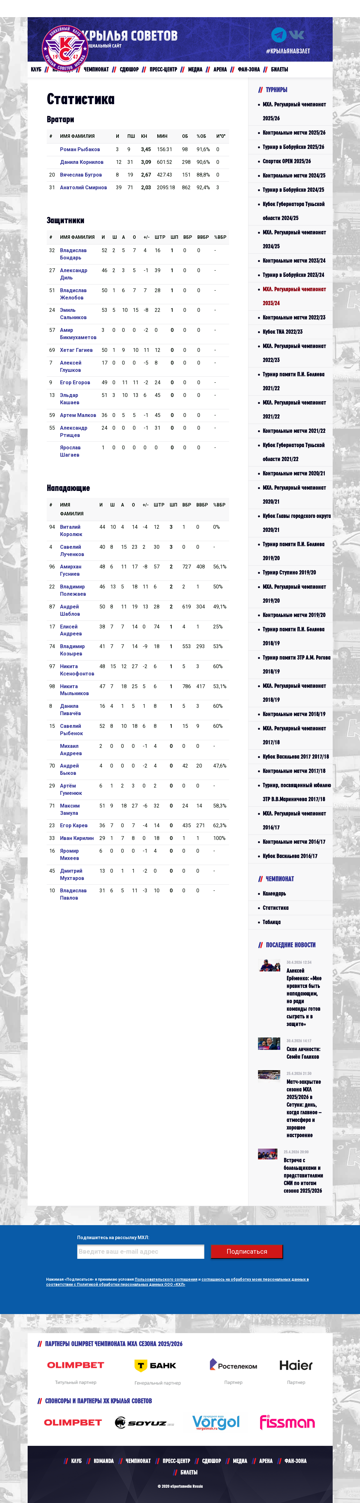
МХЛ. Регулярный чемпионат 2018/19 (294, 693)
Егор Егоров (75, 382)
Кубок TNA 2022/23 (282, 332)
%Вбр (220, 237)
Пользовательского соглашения (166, 1279)
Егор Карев (74, 825)
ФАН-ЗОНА (296, 1461)
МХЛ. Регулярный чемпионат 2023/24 (294, 296)
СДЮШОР (211, 1461)
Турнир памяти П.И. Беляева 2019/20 (293, 551)
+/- (147, 237)
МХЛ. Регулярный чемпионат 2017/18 (294, 735)
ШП (174, 237)
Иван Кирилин (77, 838)
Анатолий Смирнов (83, 188)
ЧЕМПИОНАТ (138, 1461)
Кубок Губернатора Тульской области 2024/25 (294, 211)
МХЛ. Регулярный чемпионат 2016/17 (294, 820)
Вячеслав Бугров (81, 175)
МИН (162, 136)
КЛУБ (76, 1461)
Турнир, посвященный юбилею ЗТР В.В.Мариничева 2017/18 (297, 792)
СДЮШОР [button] (129, 69)
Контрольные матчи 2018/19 (294, 714)
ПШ (131, 136)
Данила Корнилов (82, 162)
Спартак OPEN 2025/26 (287, 161)
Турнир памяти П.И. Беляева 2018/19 (293, 636)
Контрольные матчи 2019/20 (294, 615)
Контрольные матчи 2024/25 (294, 175)
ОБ (185, 136)
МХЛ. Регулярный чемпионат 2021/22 (294, 409)
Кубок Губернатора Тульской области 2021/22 (294, 452)
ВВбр (203, 237)
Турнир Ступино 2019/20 (289, 572)
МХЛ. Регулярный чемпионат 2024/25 (294, 239)
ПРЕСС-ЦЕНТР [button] (163, 69)
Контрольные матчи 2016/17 (294, 842)
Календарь (274, 893)
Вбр (187, 237)
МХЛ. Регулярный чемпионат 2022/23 (294, 353)
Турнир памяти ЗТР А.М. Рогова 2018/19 (296, 664)
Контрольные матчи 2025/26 (294, 133)
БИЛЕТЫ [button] (279, 69)
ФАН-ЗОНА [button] (249, 69)
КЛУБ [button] (36, 69)
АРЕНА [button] (220, 69)
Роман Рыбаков (80, 149)
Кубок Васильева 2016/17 (290, 856)
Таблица (272, 922)
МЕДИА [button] (195, 69)
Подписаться (247, 1251)
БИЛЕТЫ (188, 1472)
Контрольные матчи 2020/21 (294, 473)
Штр (160, 237)
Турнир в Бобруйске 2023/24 (293, 275)
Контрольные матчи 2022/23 (294, 317)
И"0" (220, 136)
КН (144, 136)
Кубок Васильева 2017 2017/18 (296, 757)
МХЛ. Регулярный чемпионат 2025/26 (294, 111)
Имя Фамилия (77, 136)
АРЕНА (266, 1461)
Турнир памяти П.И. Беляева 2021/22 (293, 381)
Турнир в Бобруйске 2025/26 (293, 147)
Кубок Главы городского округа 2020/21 (297, 523)
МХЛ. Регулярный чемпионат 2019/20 (294, 594)
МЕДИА (240, 1461)
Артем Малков (78, 415)
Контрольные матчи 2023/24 (294, 261)
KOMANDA (104, 1461)
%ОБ (201, 136)
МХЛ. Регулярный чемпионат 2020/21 (294, 495)
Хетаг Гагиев (76, 350)
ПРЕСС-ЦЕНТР (176, 1461)
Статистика (276, 908)
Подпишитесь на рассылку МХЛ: (113, 1237)
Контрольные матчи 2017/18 (294, 771)
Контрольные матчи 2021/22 (294, 431)
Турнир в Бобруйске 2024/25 (293, 190)
